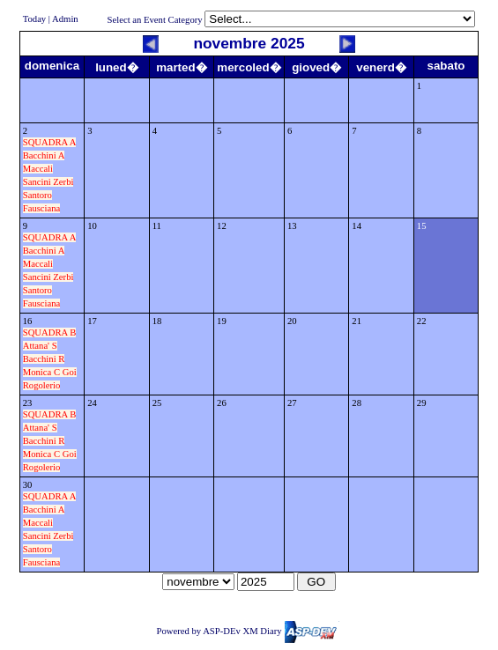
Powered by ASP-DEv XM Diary (247, 631)
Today (34, 19)
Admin (65, 19)
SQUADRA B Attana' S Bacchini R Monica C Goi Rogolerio (50, 359)
